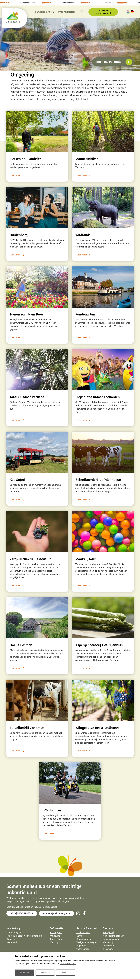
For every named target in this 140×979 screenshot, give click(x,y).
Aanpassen (45, 972)
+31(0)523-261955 (22, 913)
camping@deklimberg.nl (24, 920)
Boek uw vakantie (109, 61)
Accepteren (25, 972)
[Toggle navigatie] (77, 11)
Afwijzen (65, 972)
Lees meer (15, 175)
